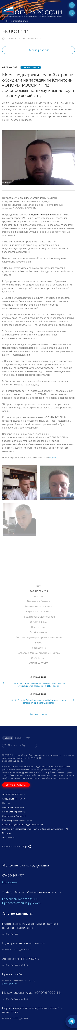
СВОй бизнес (38, 658)
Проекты (6, 833)
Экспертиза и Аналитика (14, 816)
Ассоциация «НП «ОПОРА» (15, 799)
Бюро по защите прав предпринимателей (38, 637)
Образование (8, 837)
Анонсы (38, 596)
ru (72, 13)
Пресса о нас (38, 627)
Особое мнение (38, 632)
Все (38, 585)
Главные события (30, 38)
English (18, 738)
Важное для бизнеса (38, 601)
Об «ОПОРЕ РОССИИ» (13, 794)
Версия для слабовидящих (15, 21)
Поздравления (39, 647)
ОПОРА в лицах (38, 622)
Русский (8, 738)
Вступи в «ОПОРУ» (16, 784)
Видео (38, 642)
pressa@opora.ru (10, 983)
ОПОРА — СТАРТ (38, 663)
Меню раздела (39, 50)
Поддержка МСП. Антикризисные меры (38, 653)
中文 (28, 738)
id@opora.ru (10, 882)
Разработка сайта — (16, 846)
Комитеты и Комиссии (13, 807)
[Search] (19, 745)
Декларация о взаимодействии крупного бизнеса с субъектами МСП (35, 829)
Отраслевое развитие (38, 611)
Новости (13, 38)
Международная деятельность (38, 616)
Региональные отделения (20, 899)
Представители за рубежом (21, 903)
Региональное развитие (38, 606)
